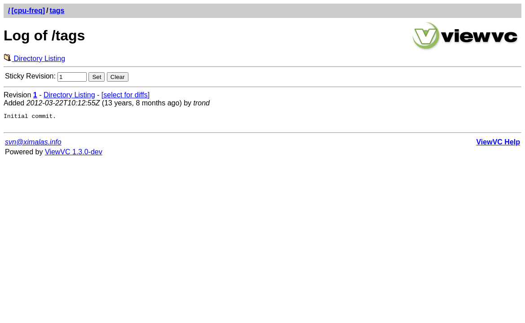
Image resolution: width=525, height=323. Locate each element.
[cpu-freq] (28, 10)
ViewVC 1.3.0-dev (73, 154)
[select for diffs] (125, 95)
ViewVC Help (498, 144)
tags (57, 10)
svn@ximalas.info (33, 144)
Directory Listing (34, 58)
